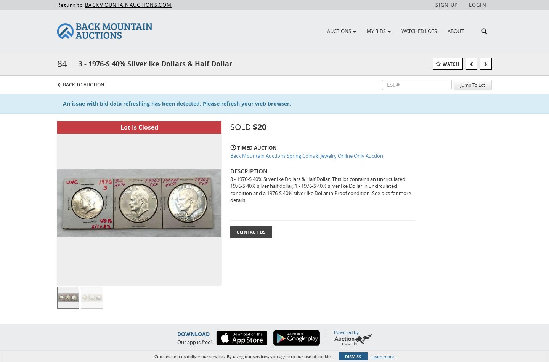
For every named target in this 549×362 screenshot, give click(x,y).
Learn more (382, 356)
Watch (451, 64)
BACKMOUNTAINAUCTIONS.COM (128, 5)
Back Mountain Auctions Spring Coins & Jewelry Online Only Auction (306, 155)
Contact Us (251, 232)
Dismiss (353, 356)
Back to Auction (83, 85)
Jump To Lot (473, 85)
